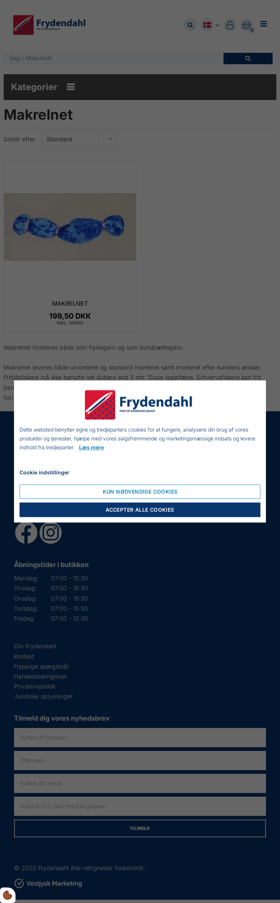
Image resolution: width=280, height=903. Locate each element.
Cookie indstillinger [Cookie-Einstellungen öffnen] (44, 473)
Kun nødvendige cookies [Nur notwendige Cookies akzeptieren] (140, 492)
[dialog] (140, 451)
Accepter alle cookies (140, 510)
